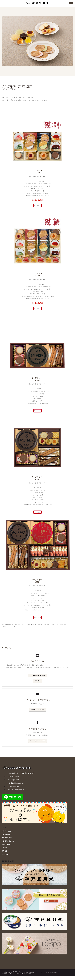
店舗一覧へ (37, 681)
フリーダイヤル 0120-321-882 (37, 675)
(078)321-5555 (13, 776)
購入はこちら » (37, 205)
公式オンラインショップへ (37, 709)
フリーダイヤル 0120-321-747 (37, 741)
